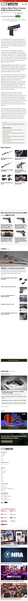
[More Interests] (15, 371)
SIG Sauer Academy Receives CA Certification (13, 142)
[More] (9, 249)
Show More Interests (17, 428)
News (2, 13)
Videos (2, 486)
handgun (18, 124)
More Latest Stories (17, 360)
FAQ (1, 462)
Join (9, 1)
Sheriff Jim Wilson (5, 374)
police (19, 123)
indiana (4, 123)
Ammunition (3, 477)
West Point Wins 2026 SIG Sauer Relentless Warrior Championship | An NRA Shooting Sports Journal (7, 239)
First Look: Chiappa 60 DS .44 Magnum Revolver (7, 296)
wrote (11, 118)
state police (8, 123)
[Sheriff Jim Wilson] (8, 406)
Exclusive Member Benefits (6, 501)
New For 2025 (3, 476)
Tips (4, 274)
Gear (2, 479)
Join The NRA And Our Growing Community (11, 568)
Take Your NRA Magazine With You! (9, 551)
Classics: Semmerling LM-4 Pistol (8, 286)
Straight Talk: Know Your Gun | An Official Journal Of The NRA (13, 392)
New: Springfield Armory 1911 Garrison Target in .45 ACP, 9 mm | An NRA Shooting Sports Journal (7, 226)
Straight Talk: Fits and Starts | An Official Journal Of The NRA (13, 403)
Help (2, 463)
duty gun (6, 124)
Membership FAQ (4, 503)
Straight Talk (4, 394)
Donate (15, 1)
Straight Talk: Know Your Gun (7, 304)
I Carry (2, 411)
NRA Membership (4, 499)
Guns (2, 481)
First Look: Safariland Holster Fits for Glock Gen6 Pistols (9, 313)
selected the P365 (13, 94)
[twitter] (18, 12)
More (8, 249)
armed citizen (10, 394)
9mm (15, 124)
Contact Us (3, 460)
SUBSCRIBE (7, 441)
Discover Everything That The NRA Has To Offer (12, 586)
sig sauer (10, 124)
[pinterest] (21, 12)
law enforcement (14, 123)
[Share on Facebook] (16, 12)
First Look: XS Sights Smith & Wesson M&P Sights (9, 278)
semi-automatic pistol (17, 394)
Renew (12, 1)
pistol (22, 124)
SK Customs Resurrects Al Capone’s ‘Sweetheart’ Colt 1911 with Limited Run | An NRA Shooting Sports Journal (21, 240)
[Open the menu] (26, 4)
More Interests (12, 371)
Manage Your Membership (6, 504)
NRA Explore (3, 495)
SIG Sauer (13, 81)
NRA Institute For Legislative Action (7, 493)
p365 (13, 124)
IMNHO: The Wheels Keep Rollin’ (13, 268)
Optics (2, 482)
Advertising (3, 458)
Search (2, 465)
